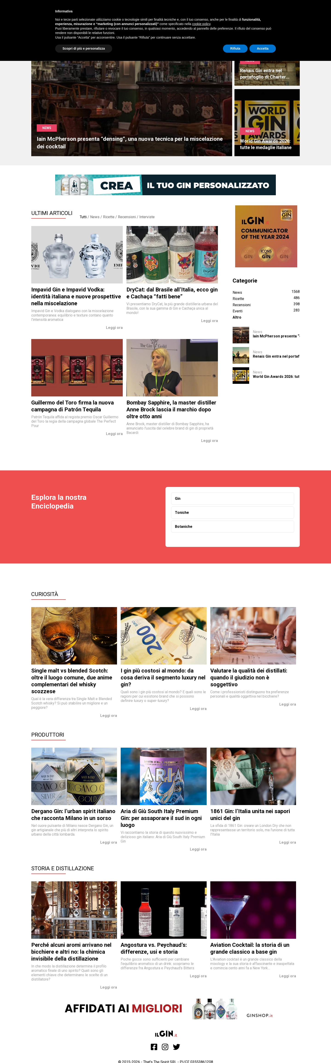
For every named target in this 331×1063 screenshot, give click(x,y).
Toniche (182, 512)
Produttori (47, 735)
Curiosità (44, 594)
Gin (177, 498)
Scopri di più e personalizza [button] (84, 48)
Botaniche (183, 526)
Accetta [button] (262, 48)
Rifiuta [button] (235, 48)
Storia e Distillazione (62, 868)
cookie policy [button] (201, 24)
